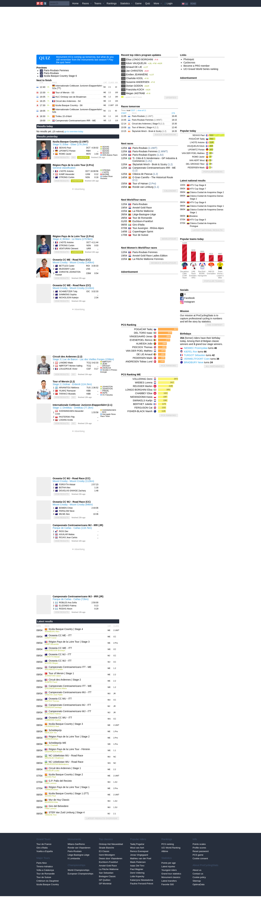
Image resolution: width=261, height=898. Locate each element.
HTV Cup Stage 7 (198, 189)
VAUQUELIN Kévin (196, 146)
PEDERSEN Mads (142, 358)
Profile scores (199, 847)
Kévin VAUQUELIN (136, 63)
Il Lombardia (74, 858)
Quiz (147, 3)
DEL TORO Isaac (143, 332)
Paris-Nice (41, 863)
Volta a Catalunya (45, 870)
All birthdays (214, 366)
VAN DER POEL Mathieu (139, 350)
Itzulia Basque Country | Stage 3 (66, 724)
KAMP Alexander (67, 174)
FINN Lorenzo (50, 783)
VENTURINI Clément (68, 248)
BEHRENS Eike (51, 802)
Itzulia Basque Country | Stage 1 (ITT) (69, 793)
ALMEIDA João (144, 343)
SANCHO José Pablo (54, 695)
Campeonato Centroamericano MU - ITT (70, 692)
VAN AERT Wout (197, 160)
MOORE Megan (51, 663)
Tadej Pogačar (137, 844)
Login (170, 3)
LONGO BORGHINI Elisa (138, 389)
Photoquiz (189, 59)
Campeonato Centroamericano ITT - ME (70, 667)
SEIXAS (105, 147)
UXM (88, 174)
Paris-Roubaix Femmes (56, 70)
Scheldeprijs (55, 730)
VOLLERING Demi (142, 379)
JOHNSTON (107, 387)
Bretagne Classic (107, 876)
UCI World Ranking (170, 847)
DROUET (106, 366)
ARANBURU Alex (52, 631)
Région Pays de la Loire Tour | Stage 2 (69, 736)
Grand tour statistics (171, 873)
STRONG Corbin (66, 177)
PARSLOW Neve (66, 511)
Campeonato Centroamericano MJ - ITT (70, 705)
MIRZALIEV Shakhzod (54, 758)
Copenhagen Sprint (143, 231)
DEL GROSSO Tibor (195, 164)
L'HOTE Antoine (66, 171)
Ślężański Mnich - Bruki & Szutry (149, 131)
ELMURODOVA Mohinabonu (57, 764)
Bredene (194, 216)
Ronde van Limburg (143, 187)
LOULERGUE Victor (68, 369)
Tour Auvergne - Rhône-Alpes (148, 228)
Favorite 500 (167, 884)
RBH (88, 151)
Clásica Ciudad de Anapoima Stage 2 (207, 192)
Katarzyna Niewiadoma (141, 880)
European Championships (80, 873)
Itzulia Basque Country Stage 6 (60, 75)
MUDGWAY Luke (67, 269)
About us (197, 870)
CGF (89, 369)
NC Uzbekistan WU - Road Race (66, 761)
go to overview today (73, 131)
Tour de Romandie (142, 217)
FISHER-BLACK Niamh (139, 411)
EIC (88, 291)
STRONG (106, 170)
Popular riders (213, 172)
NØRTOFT (106, 362)
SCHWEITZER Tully (68, 291)
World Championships (78, 870)
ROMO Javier (65, 154)
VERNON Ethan (51, 739)
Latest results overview (102, 818)
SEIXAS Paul (65, 148)
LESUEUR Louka (52, 771)
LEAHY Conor (50, 638)
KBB (89, 391)
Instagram (189, 301)
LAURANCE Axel (52, 726)
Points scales (199, 844)
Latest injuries (168, 866)
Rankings (111, 3)
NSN (88, 177)
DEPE (104, 393)
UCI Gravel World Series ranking (201, 69)
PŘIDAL (105, 391)
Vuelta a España (44, 851)
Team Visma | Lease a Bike (220, 270)
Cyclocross (189, 62)
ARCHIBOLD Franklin (54, 669)
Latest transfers (169, 881)
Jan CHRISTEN (134, 70)
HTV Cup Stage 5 (198, 220)
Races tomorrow (165, 135)
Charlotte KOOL (134, 78)
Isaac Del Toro (137, 865)
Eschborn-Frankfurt (143, 221)
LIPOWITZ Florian (67, 151)
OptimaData (198, 884)
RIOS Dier (63, 531)
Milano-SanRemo (76, 844)
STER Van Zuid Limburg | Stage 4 (66, 812)
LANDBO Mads (66, 363)
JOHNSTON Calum (53, 676)
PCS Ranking (168, 366)
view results (62, 157)
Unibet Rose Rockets (106, 177)
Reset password (200, 851)
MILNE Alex (64, 514)
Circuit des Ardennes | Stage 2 (65, 679)
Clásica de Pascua (142, 174)
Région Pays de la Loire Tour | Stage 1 (69, 787)
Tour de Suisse (140, 235)
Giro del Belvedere (58, 806)
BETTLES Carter (66, 266)
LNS (88, 269)
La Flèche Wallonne (143, 211)
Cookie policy (199, 877)
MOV (88, 154)
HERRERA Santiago (53, 707)
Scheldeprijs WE (57, 742)
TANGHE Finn (50, 815)
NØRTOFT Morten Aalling (70, 366)
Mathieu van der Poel (140, 858)
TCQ (89, 363)
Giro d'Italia (139, 224)
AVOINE (105, 174)
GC (73, 157)
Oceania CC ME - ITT (60, 635)
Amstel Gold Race (142, 207)
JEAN (104, 364)
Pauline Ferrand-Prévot (141, 883)
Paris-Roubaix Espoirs (144, 154)
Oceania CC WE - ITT (60, 648)
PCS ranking (167, 844)
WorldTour (169, 239)
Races (85, 3)
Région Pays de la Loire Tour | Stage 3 (69, 641)
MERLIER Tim (51, 733)
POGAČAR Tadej (143, 329)
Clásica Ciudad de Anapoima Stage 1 (207, 206)
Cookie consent (200, 858)
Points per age (168, 863)
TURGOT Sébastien (194, 355)
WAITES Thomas (52, 701)
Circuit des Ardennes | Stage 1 (65, 768)
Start (124, 113)
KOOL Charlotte (51, 745)
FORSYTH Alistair (67, 484)
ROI (88, 266)
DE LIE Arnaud (144, 354)
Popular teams (213, 281)
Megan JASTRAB (135, 93)
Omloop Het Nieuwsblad (111, 844)
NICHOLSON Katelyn (69, 297)
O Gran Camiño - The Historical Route (153, 177)
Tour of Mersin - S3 (64, 92)
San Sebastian (106, 873)
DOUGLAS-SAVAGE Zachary (72, 490)
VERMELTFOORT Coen (197, 358)
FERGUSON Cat (143, 407)
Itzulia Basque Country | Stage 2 (66, 774)
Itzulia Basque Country (47, 884)
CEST (133, 110)
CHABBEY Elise (143, 393)
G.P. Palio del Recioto (60, 780)
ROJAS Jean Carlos (68, 537)
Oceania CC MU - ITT (60, 698)
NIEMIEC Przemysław (196, 348)
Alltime (164, 851)
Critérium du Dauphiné (47, 881)
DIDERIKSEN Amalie (53, 752)
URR (89, 248)
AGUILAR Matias (66, 534)
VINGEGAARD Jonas (140, 336)
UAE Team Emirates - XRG (193, 270)
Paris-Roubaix (51, 73)
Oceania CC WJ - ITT (60, 660)
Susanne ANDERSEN (137, 82)
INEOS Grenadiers (211, 268)
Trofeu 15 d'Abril (63, 116)
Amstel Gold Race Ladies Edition (150, 255)
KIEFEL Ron (190, 351)
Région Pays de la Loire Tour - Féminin (69, 749)
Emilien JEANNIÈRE (137, 74)
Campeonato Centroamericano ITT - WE (70, 686)
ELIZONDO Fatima (67, 605)
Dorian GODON (134, 85)
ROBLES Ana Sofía (68, 602)
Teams (97, 3)
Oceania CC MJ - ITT (60, 654)
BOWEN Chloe (66, 508)
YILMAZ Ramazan (67, 391)
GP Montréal (105, 883)
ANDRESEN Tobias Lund (139, 361)
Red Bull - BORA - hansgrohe (202, 269)
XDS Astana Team (110, 155)
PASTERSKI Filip (67, 417)
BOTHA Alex (64, 487)
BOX (104, 412)
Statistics (125, 3)
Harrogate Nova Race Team (108, 415)
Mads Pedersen (138, 862)
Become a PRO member (197, 65)
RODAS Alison (65, 609)
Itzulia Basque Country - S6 (68, 105)
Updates (171, 98)
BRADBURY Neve (194, 362)
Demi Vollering (137, 873)
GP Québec (104, 880)
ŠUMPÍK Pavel (51, 682)
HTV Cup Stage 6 (198, 202)
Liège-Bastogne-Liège (144, 214)
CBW (88, 273)
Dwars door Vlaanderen (110, 858)
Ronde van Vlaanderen (79, 847)
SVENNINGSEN (109, 410)
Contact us (198, 873)
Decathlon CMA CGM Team (184, 270)
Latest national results (208, 230)
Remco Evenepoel (139, 851)
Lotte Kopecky (137, 876)
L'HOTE (105, 172)
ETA (173, 113)
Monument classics (170, 877)
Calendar (170, 191)
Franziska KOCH (135, 89)
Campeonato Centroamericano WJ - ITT (70, 711)
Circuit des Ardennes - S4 (68, 101)
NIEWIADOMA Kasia (141, 397)
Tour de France (43, 844)
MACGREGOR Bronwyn (55, 650)
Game (138, 3)
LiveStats (83, 157)
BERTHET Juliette (142, 404)
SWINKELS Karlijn (142, 400)
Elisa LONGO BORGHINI (139, 59)
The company (215, 325)
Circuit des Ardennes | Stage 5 (148, 124)
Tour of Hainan (140, 183)
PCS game (198, 855)
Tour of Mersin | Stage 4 (145, 127)
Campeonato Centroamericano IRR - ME (154, 167)
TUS (89, 387)
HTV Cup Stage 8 (198, 185)
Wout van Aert (137, 847)
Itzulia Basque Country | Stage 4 (66, 629)
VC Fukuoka (107, 395)
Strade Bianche (106, 847)
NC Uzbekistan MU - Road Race (66, 755)
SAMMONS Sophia (68, 294)
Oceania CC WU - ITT (60, 717)
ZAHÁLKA (106, 368)
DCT (88, 148)
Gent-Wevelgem (107, 855)
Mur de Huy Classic (59, 799)
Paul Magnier (136, 869)
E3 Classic (104, 851)
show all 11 (142, 110)
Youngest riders (169, 870)
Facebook (189, 298)
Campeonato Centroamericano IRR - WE (75, 120)
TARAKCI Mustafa (67, 394)
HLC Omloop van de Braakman (70, 97)
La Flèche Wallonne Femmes (148, 259)
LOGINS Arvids (66, 420)
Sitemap (197, 881)
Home (75, 3)
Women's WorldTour (163, 263)
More (156, 3)
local (128, 110)
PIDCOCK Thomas (142, 347)
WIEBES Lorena (143, 382)
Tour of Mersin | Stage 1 (61, 673)
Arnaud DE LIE (134, 67)
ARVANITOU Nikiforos (69, 387)
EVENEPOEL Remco (141, 340)
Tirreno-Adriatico (44, 866)
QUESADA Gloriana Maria (56, 688)
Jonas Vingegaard (139, 855)
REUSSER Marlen (142, 386)
